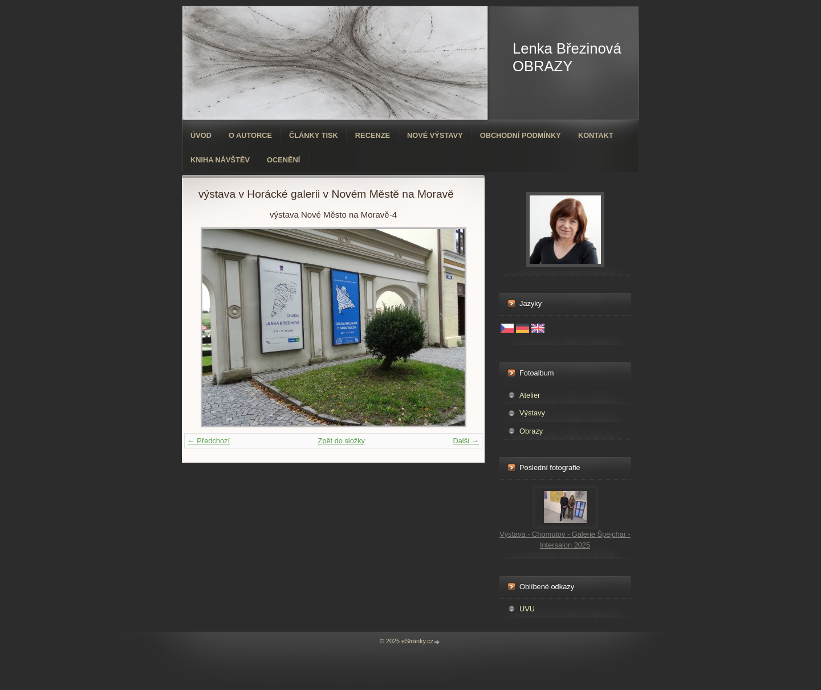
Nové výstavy (435, 135)
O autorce (250, 135)
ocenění (283, 160)
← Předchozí (209, 440)
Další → (466, 440)
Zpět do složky (341, 440)
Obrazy (531, 431)
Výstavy (532, 413)
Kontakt (595, 135)
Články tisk (313, 135)
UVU (527, 609)
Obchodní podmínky (520, 135)
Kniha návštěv (220, 160)
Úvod (201, 135)
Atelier (529, 395)
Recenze (372, 135)
